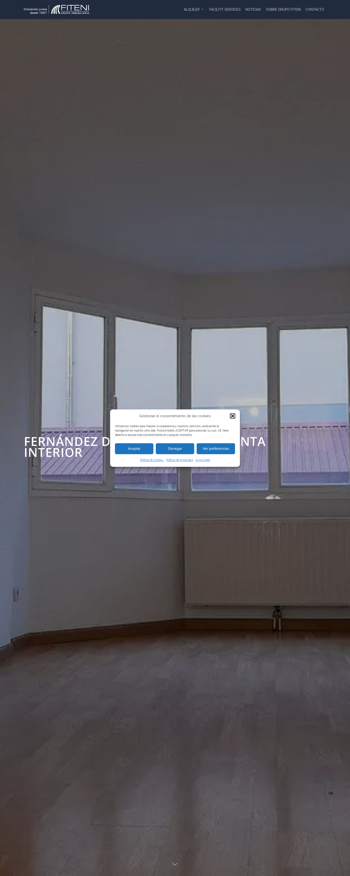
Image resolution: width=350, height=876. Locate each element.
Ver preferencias (215, 448)
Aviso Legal (202, 460)
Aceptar (134, 448)
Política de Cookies (152, 460)
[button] (232, 416)
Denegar (175, 448)
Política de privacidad (179, 460)
